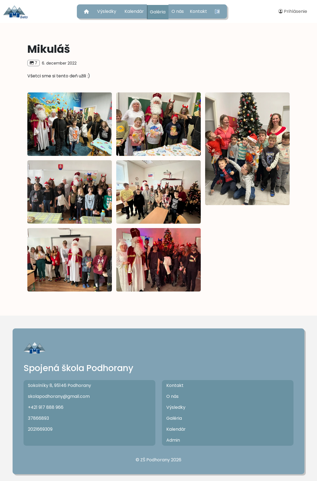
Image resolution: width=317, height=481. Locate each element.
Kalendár (134, 11)
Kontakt (198, 11)
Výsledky (106, 11)
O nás (177, 11)
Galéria (157, 12)
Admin (173, 440)
